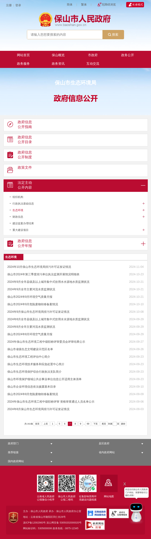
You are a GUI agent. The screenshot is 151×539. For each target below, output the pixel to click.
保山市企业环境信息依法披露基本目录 (31, 386)
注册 (9, 5)
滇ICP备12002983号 (34, 522)
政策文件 (19, 170)
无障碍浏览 (109, 4)
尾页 (104, 424)
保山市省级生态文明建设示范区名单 (30, 349)
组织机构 (17, 196)
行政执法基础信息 (23, 203)
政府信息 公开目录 (19, 140)
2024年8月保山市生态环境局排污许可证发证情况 (38, 409)
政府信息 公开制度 (19, 155)
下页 (95, 424)
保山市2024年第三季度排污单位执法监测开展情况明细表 (43, 274)
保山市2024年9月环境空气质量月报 (29, 296)
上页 (46, 424)
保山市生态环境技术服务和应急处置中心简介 (35, 364)
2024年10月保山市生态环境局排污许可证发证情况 (39, 266)
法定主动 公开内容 (19, 186)
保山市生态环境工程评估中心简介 (28, 356)
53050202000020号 (71, 522)
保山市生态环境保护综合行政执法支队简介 (34, 371)
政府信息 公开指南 (19, 125)
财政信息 (17, 216)
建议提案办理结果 (23, 223)
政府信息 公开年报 (19, 244)
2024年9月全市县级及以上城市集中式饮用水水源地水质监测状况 (48, 281)
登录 (18, 5)
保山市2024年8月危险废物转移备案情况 (32, 394)
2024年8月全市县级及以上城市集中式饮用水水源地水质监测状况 (48, 319)
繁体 (84, 4)
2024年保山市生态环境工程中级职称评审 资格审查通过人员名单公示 (50, 401)
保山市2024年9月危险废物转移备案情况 (32, 304)
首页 (37, 424)
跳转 (123, 424)
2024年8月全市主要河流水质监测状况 (31, 326)
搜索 (113, 34)
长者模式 (137, 4)
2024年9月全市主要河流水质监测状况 (31, 289)
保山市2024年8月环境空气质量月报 (29, 334)
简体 (69, 4)
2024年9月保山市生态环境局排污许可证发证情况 (38, 311)
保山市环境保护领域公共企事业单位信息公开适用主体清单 (44, 379)
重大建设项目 (20, 229)
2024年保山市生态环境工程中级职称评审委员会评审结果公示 (46, 341)
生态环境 (17, 210)
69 (88, 424)
